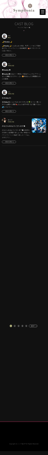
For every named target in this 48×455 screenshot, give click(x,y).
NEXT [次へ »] (33, 326)
